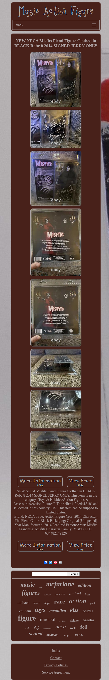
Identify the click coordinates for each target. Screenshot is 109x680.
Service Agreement (56, 672)
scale (27, 628)
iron (87, 594)
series (78, 634)
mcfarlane (60, 584)
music (28, 584)
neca (60, 626)
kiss (74, 610)
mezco (36, 603)
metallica (57, 610)
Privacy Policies (56, 665)
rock (73, 628)
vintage (66, 635)
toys (40, 609)
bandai (88, 620)
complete (47, 628)
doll (83, 627)
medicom (52, 635)
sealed (35, 634)
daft (36, 628)
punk (92, 603)
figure (27, 618)
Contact (56, 658)
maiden (63, 621)
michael (23, 602)
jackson (60, 594)
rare (59, 601)
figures (31, 592)
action (77, 601)
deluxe (74, 620)
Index (56, 651)
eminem (25, 611)
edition (84, 585)
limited (75, 593)
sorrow (47, 594)
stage (47, 603)
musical (48, 619)
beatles (87, 611)
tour (40, 587)
